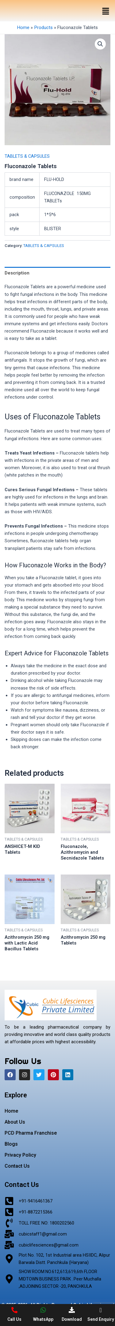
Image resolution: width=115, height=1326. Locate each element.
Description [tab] (17, 273)
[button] (106, 11)
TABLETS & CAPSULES (27, 156)
